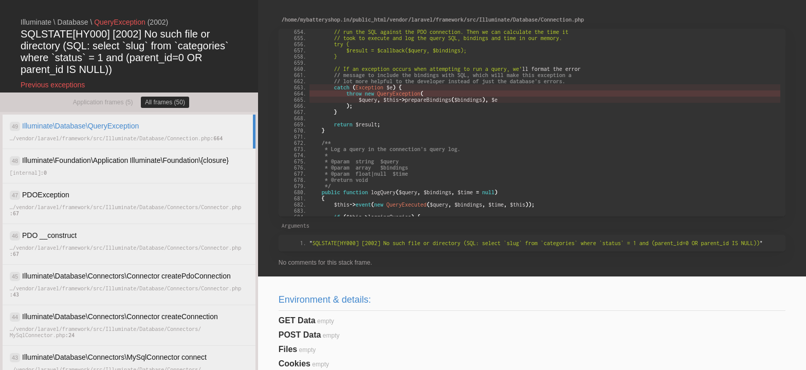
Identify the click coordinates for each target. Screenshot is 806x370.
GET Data (297, 320)
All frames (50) (165, 102)
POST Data (300, 334)
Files (288, 349)
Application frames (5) (103, 102)
